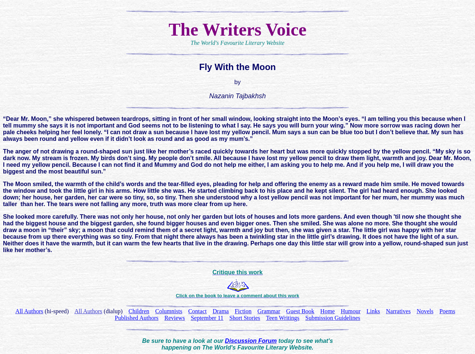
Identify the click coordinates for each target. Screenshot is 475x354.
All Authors (88, 311)
